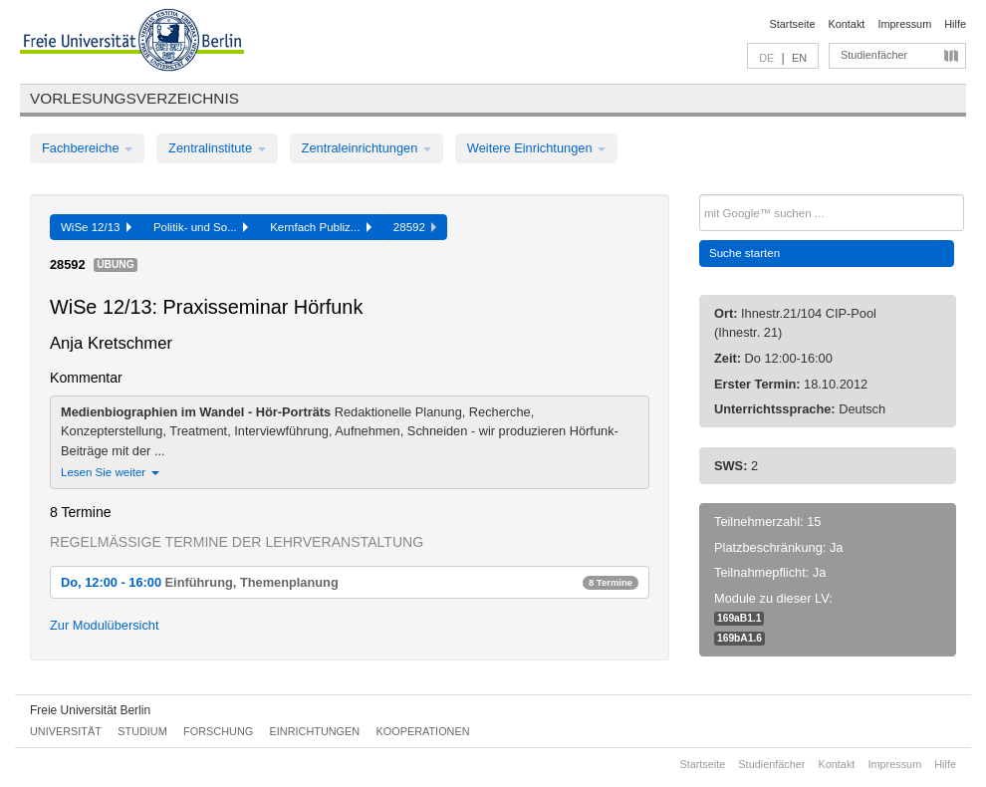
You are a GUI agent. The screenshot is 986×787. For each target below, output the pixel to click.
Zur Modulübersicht (104, 625)
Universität (66, 731)
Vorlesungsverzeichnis (134, 98)
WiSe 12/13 (96, 227)
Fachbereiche (87, 147)
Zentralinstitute (217, 147)
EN (799, 58)
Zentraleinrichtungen (366, 147)
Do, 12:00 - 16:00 (349, 582)
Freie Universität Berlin (90, 710)
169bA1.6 (739, 638)
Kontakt (847, 24)
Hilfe (955, 24)
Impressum (904, 24)
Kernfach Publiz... (320, 227)
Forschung (218, 731)
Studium (142, 731)
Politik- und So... (200, 227)
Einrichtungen (315, 731)
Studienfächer (874, 55)
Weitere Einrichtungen (536, 147)
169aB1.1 (739, 618)
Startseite (793, 24)
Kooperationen (423, 731)
